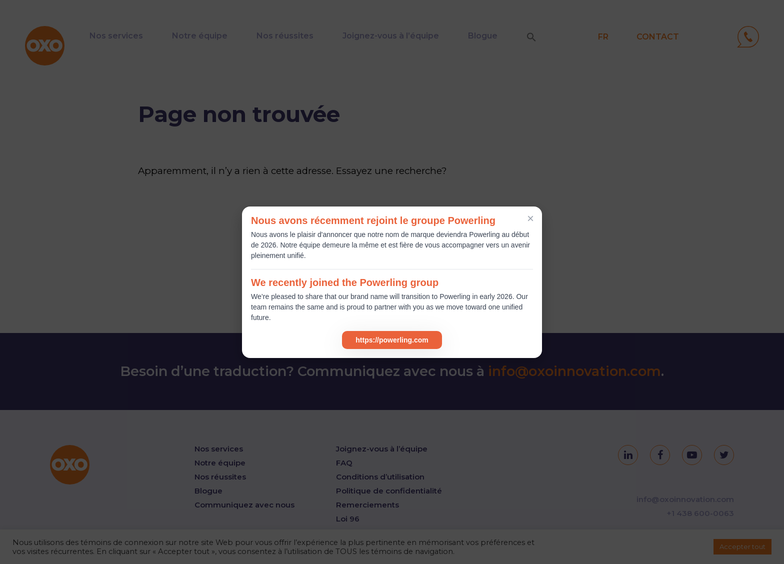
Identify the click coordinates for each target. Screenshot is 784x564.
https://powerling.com (392, 340)
